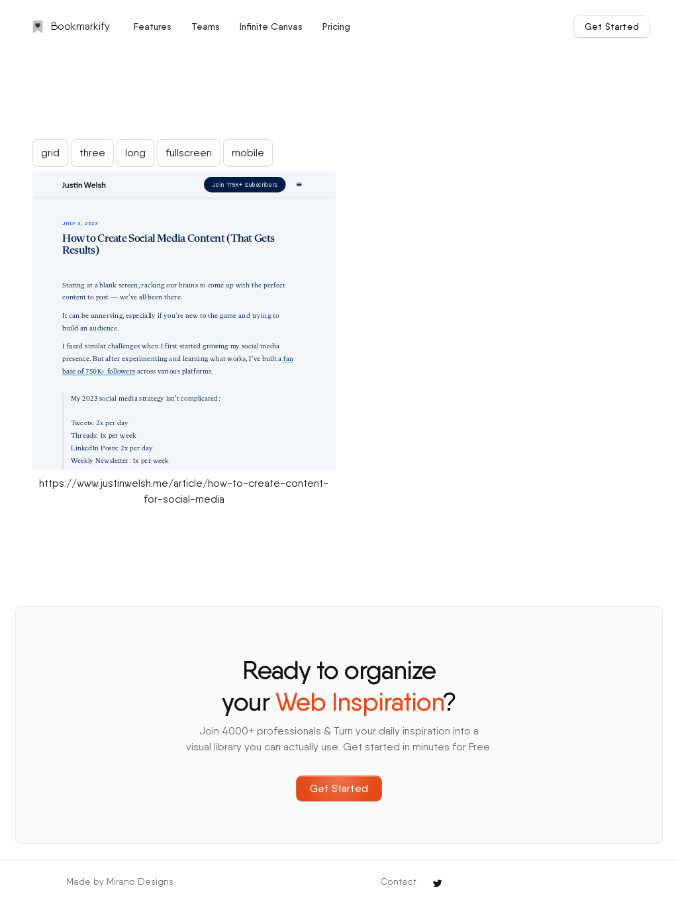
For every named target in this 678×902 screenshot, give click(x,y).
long (135, 152)
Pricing (336, 26)
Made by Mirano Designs (119, 881)
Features (152, 26)
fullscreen (189, 152)
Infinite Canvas (271, 26)
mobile (248, 152)
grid (50, 152)
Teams (205, 26)
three (92, 152)
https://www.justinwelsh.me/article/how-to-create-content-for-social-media (183, 491)
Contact (398, 881)
